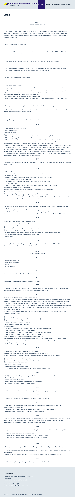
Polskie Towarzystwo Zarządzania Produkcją (23, 3)
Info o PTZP (41, 4)
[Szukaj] (68, 4)
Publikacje (64, 4)
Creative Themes (38, 494)
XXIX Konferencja (56, 4)
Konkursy (48, 4)
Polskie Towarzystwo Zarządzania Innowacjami (16, 486)
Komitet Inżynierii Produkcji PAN (12, 484)
